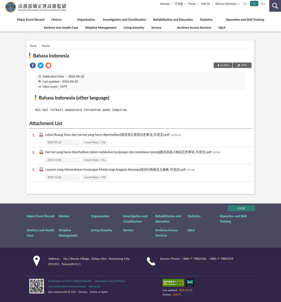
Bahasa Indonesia (226, 3)
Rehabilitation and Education (173, 19)
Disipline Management (100, 27)
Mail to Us (94, 286)
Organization (86, 19)
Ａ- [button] (245, 3)
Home (192, 3)
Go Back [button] (224, 65)
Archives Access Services (194, 27)
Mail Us (205, 3)
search (275, 6)
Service (156, 27)
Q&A (222, 27)
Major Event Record (30, 19)
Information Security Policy (110, 281)
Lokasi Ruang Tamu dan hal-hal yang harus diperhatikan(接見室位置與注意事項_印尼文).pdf (113, 135)
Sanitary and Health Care (61, 27)
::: (3, 2)
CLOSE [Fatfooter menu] (241, 208)
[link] (33, 66)
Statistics (206, 19)
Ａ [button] (254, 3)
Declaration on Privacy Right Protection (70, 281)
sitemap (164, 3)
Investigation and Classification (124, 19)
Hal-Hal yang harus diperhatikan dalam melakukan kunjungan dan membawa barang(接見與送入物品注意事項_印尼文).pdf (132, 152)
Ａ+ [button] (263, 3)
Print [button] (244, 65)
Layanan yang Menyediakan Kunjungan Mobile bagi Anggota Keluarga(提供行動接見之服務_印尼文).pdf (120, 169)
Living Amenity (134, 27)
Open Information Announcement (67, 286)
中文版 (179, 3)
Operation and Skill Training (245, 19)
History (56, 19)
